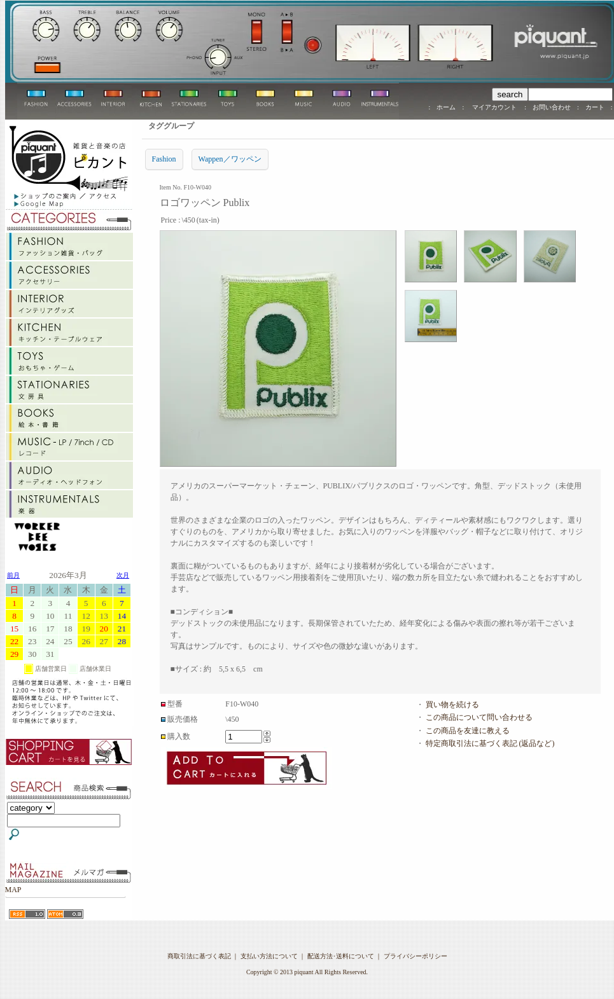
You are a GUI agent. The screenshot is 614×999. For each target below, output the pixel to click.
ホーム (446, 107)
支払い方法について (269, 956)
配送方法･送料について (340, 956)
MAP (13, 889)
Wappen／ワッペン (230, 159)
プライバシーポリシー (415, 956)
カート (594, 107)
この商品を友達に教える (468, 730)
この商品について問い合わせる (479, 717)
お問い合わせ (552, 107)
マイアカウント (494, 107)
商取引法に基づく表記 (199, 956)
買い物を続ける (452, 704)
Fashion (164, 159)
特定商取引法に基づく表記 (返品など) (490, 743)
